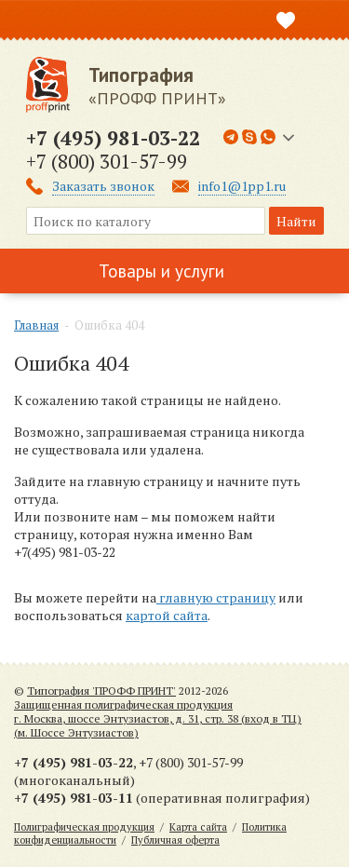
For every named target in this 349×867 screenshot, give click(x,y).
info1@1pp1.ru (242, 186)
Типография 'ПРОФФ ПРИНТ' (101, 691)
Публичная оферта (175, 840)
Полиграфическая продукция (84, 826)
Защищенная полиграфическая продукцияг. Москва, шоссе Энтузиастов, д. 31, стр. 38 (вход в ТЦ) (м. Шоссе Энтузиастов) (158, 718)
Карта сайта (198, 826)
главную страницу (215, 597)
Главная (36, 325)
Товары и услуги (161, 271)
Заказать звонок (103, 186)
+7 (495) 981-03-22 (113, 138)
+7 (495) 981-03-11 (73, 797)
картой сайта (167, 615)
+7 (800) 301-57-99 (106, 161)
